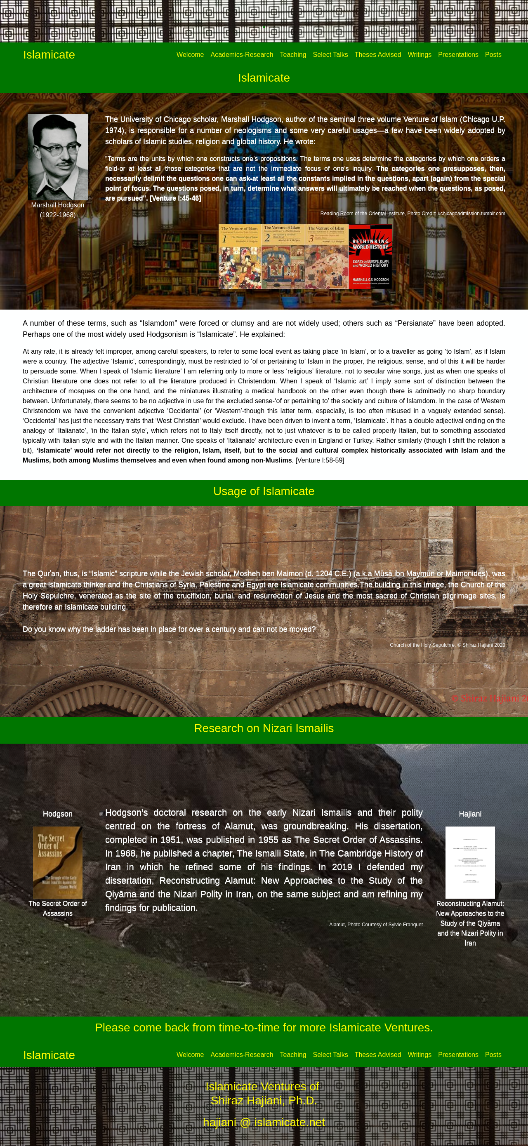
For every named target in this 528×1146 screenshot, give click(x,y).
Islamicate (49, 54)
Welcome (190, 54)
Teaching (293, 54)
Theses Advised (378, 54)
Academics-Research (242, 54)
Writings (420, 54)
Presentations (458, 54)
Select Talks (330, 54)
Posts (493, 54)
